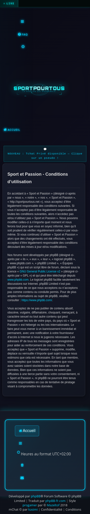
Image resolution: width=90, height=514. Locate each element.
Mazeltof (53, 505)
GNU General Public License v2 (40, 271)
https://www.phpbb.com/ (37, 300)
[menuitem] (22, 34)
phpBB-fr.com (55, 501)
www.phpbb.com (18, 279)
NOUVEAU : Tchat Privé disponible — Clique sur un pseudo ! (45, 156)
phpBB (36, 496)
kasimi (33, 509)
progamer (30, 505)
